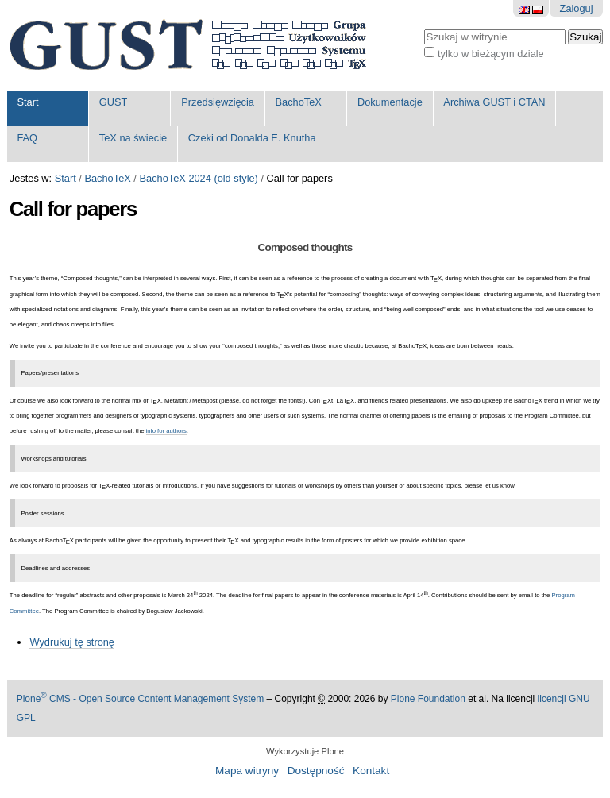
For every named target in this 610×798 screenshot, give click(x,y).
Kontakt (371, 771)
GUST (113, 102)
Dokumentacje (390, 102)
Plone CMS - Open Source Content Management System (140, 698)
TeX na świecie (133, 138)
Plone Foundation (428, 698)
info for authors (166, 430)
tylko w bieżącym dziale (491, 54)
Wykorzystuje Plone (305, 751)
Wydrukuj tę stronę (71, 642)
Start (27, 102)
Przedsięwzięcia (217, 102)
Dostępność (316, 771)
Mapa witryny (247, 771)
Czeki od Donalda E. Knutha (252, 138)
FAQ (27, 138)
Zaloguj (576, 8)
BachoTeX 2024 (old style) (198, 178)
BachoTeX (299, 102)
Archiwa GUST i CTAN (494, 102)
